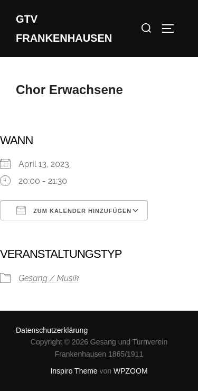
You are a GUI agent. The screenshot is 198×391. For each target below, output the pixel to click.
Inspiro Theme (73, 371)
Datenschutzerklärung (52, 330)
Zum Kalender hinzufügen (73, 210)
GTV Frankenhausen (64, 28)
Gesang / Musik (48, 278)
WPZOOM (131, 371)
